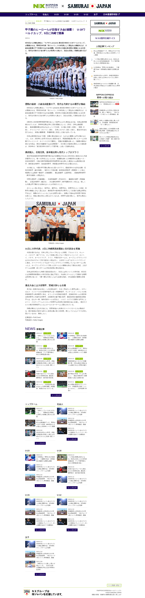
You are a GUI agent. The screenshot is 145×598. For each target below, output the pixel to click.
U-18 (66, 14)
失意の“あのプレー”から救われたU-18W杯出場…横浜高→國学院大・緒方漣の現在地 (45, 376)
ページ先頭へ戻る (114, 585)
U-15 (76, 14)
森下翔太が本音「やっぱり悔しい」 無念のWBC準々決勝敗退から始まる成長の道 (77, 376)
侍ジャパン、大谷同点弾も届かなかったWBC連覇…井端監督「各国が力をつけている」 (45, 386)
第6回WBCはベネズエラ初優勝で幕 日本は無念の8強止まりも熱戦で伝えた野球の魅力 (77, 363)
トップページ (30, 21)
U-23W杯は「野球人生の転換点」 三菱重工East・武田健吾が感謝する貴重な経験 (77, 337)
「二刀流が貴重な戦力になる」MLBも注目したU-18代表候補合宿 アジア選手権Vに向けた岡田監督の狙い (106, 61)
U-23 (56, 14)
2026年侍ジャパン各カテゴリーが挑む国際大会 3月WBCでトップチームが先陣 (77, 412)
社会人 (46, 14)
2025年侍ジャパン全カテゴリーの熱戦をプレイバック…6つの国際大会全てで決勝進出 (77, 432)
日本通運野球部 (111, 14)
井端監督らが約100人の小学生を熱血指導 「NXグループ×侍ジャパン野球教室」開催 (77, 422)
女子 (96, 14)
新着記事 (40, 21)
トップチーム (31, 14)
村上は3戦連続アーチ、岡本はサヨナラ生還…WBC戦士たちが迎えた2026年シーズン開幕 (77, 350)
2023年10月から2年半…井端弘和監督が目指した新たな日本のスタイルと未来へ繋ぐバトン (106, 77)
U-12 (86, 14)
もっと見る (56, 395)
